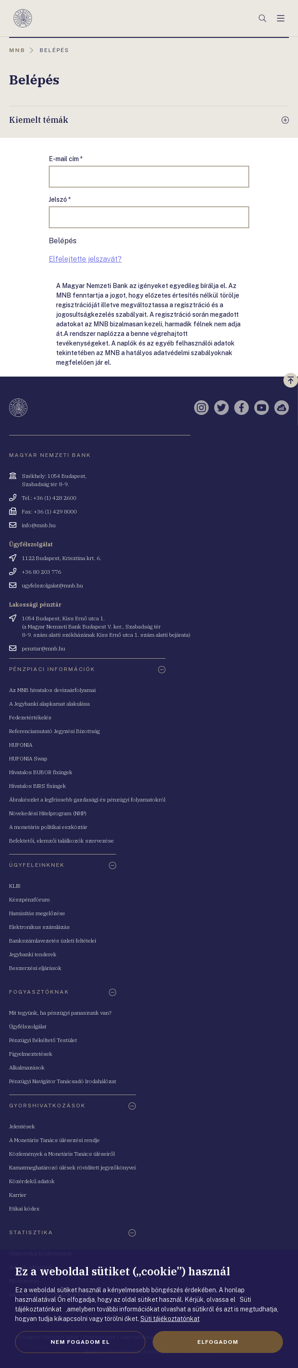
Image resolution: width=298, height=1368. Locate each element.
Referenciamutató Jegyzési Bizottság (54, 731)
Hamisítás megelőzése (37, 913)
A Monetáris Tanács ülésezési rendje (54, 1140)
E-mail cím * (66, 158)
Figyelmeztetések (30, 1053)
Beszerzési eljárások (35, 967)
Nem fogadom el (80, 1342)
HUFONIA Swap (28, 758)
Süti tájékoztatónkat (170, 1318)
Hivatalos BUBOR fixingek (40, 772)
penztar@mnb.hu (43, 648)
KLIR (15, 885)
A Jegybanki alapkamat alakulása (49, 703)
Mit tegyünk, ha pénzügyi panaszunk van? (60, 1012)
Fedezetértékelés (30, 717)
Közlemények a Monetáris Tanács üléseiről (62, 1153)
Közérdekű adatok (32, 1181)
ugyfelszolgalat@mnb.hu (52, 585)
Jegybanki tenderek (33, 954)
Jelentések (22, 1126)
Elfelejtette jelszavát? (85, 259)
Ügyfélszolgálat (27, 1026)
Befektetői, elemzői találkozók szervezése (61, 840)
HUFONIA (20, 744)
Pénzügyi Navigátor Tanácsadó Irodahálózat (62, 1081)
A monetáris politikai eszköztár (48, 826)
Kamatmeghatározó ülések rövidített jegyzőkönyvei (72, 1167)
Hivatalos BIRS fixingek (37, 785)
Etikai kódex (24, 1208)
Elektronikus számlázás (39, 926)
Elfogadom (217, 1342)
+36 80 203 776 (41, 571)
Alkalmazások (27, 1067)
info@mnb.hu (39, 525)
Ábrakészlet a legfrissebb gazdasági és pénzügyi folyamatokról (87, 799)
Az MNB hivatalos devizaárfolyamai (52, 690)
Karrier (17, 1194)
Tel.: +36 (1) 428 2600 (49, 497)
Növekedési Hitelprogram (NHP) (48, 813)
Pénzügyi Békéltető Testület (43, 1040)
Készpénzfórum (29, 899)
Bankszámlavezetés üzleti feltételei (52, 940)
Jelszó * (60, 199)
